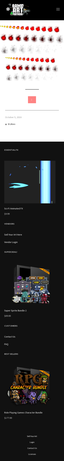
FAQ (6, 344)
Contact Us (9, 336)
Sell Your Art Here (13, 234)
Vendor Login (11, 242)
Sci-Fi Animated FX (13, 208)
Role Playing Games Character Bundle (23, 412)
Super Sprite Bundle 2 (15, 310)
